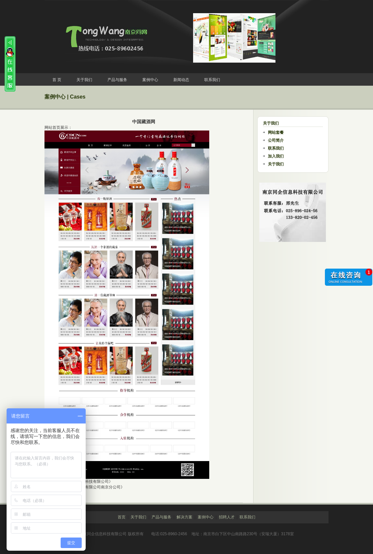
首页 (122, 517)
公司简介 (276, 140)
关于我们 (84, 79)
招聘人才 (227, 517)
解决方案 (184, 517)
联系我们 (212, 79)
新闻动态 (181, 79)
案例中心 (150, 79)
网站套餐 (276, 132)
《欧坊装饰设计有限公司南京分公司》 (91, 487)
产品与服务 (117, 79)
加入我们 (276, 156)
